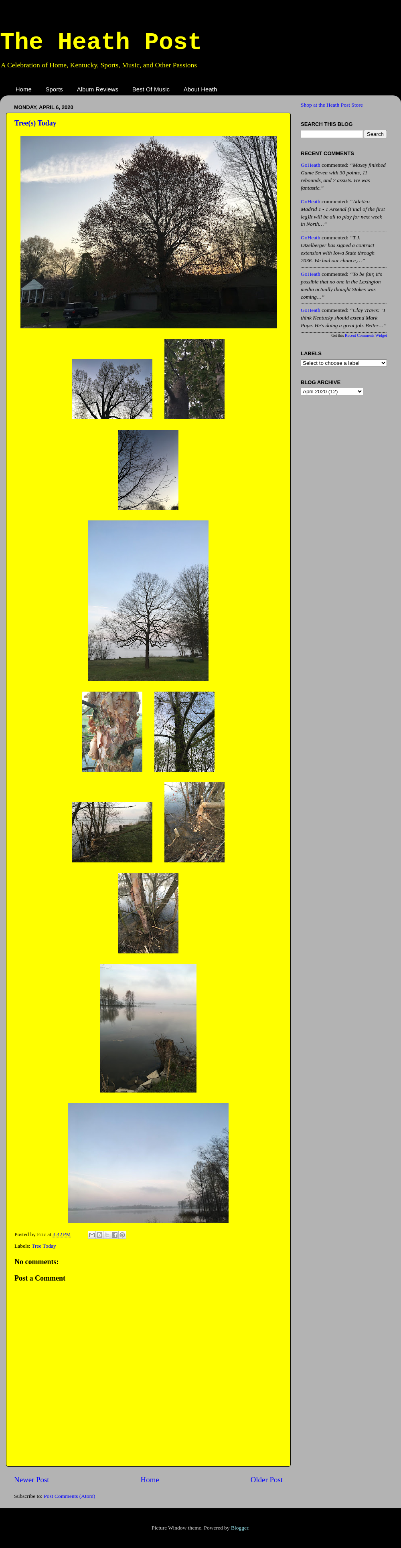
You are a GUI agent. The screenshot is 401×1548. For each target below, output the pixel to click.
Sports (54, 89)
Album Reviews (97, 89)
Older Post (267, 1479)
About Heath (200, 89)
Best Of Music (151, 89)
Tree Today (44, 1246)
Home (24, 89)
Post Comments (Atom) (69, 1496)
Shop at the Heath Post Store (332, 105)
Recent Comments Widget (366, 335)
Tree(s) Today (35, 123)
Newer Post (31, 1479)
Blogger (239, 1528)
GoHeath (310, 165)
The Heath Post (101, 42)
